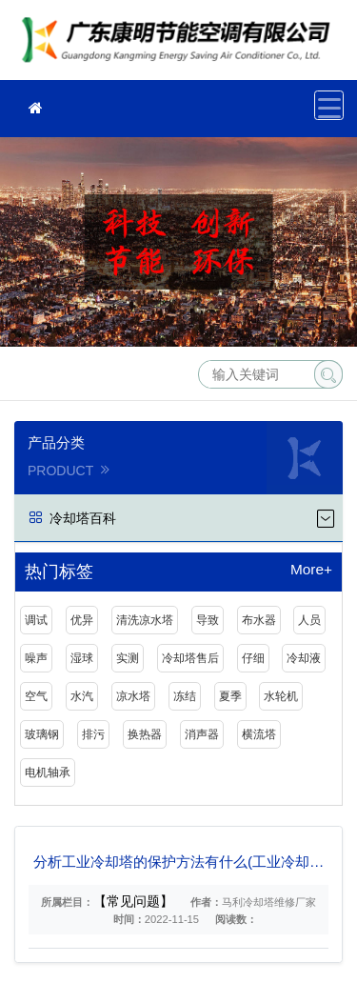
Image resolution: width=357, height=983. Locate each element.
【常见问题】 (133, 901)
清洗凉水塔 (144, 620)
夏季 (230, 696)
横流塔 (259, 734)
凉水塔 (133, 696)
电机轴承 (47, 772)
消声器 (202, 734)
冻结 (184, 696)
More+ (311, 569)
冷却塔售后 (190, 658)
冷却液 (304, 658)
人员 (309, 620)
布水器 (259, 620)
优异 (81, 620)
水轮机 (281, 696)
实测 (127, 658)
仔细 (253, 658)
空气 (36, 696)
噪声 (36, 658)
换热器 (145, 734)
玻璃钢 (42, 734)
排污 (93, 734)
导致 (207, 620)
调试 (36, 620)
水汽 (81, 696)
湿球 (81, 658)
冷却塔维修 (180, 46)
